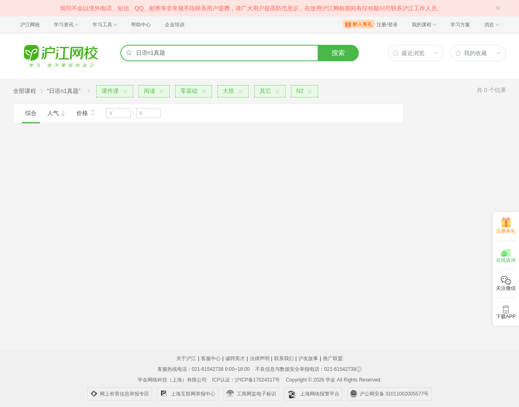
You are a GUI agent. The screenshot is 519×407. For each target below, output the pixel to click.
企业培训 (175, 25)
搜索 (338, 52)
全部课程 (24, 91)
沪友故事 (308, 358)
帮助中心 (141, 25)
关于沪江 (186, 358)
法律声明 (260, 358)
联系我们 (284, 358)
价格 (85, 112)
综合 (31, 113)
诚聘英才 (235, 358)
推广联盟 (333, 358)
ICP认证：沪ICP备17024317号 (246, 380)
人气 (56, 113)
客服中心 (211, 358)
